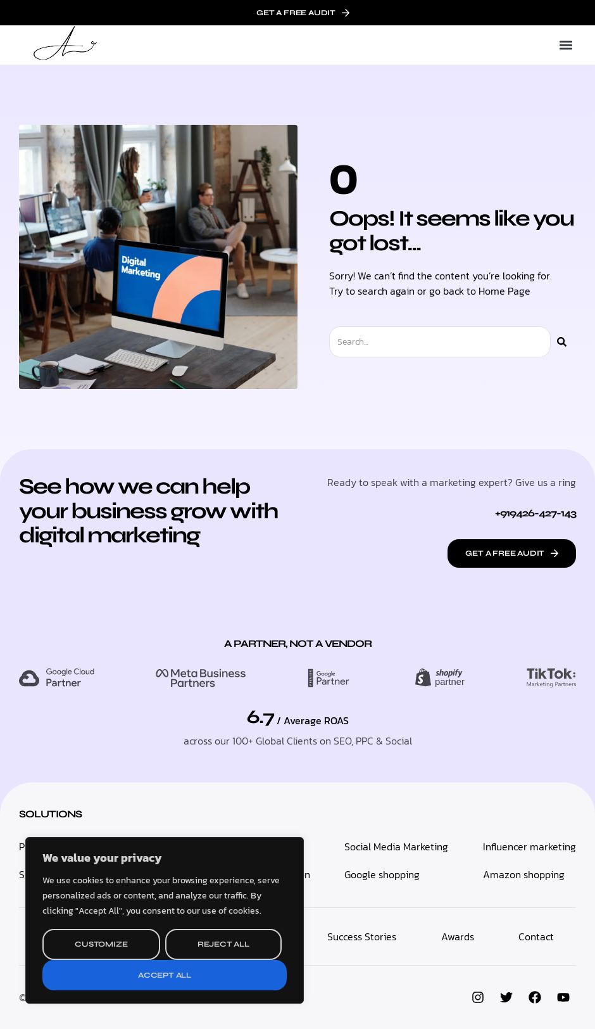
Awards (457, 936)
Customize (101, 944)
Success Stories (361, 936)
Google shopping (382, 874)
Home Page (504, 290)
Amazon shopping (524, 874)
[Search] (562, 341)
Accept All (164, 975)
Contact (536, 936)
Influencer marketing (529, 846)
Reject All (223, 944)
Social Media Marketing (396, 846)
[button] (565, 45)
